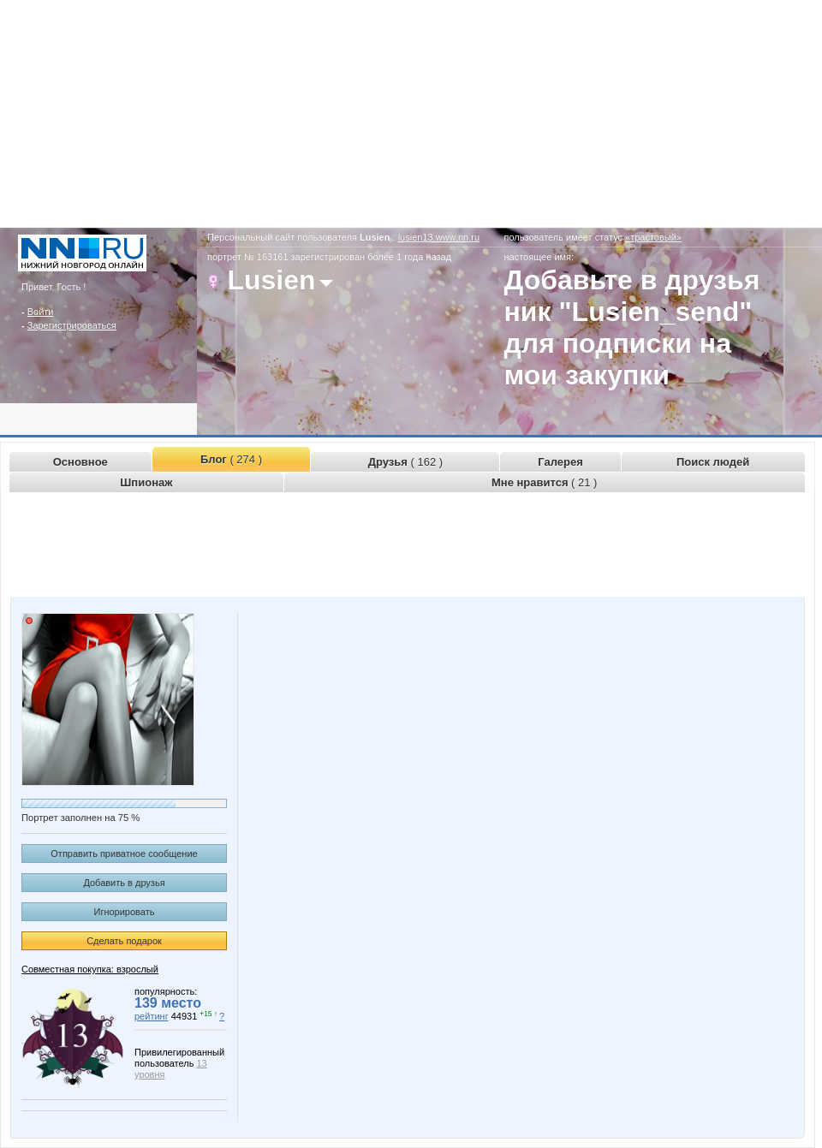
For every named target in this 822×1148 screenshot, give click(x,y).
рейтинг (151, 1016)
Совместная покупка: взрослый (89, 969)
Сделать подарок (124, 941)
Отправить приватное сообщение (124, 853)
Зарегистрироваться (71, 325)
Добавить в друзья (123, 882)
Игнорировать (124, 912)
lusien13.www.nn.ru (439, 237)
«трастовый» (653, 237)
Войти (40, 311)
